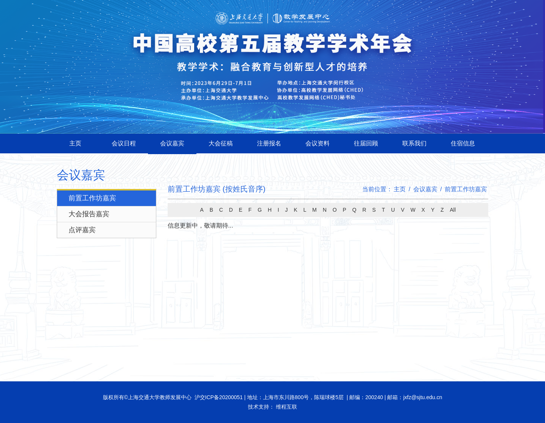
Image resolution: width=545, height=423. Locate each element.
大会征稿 (221, 143)
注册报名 (269, 143)
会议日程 (124, 143)
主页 (75, 143)
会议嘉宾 (172, 143)
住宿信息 (463, 143)
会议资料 (317, 143)
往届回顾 (366, 143)
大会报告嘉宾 (89, 214)
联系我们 (414, 143)
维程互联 (285, 407)
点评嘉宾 (82, 230)
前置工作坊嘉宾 (92, 198)
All (453, 210)
